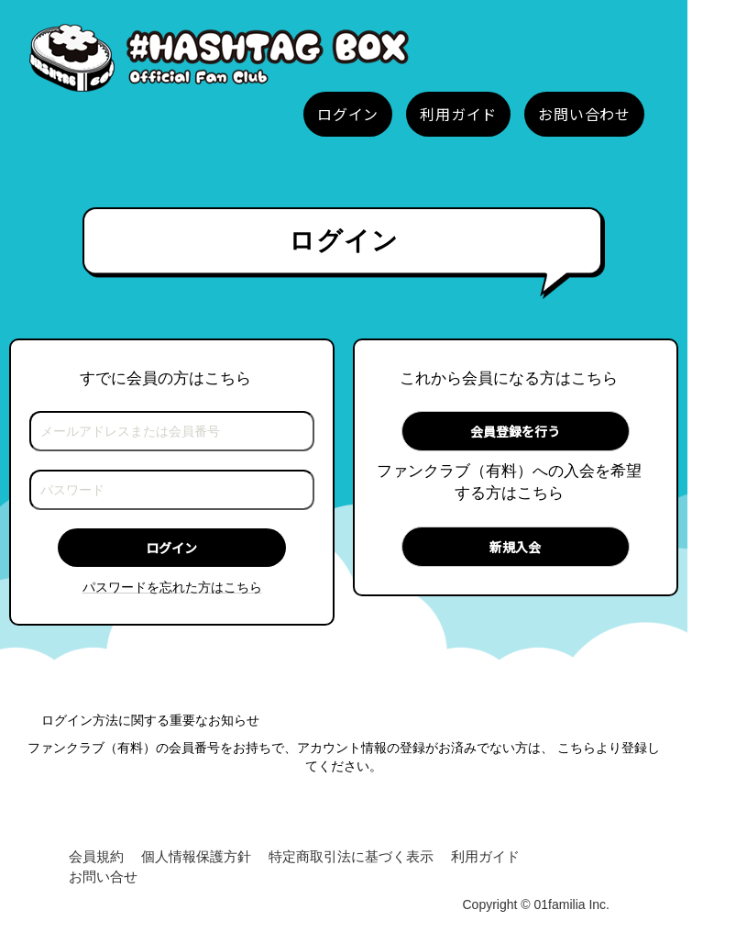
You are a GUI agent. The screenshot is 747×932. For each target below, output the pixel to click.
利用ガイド (485, 856)
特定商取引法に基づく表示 (351, 856)
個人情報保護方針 (196, 856)
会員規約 (96, 856)
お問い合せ (103, 876)
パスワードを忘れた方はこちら (172, 587)
